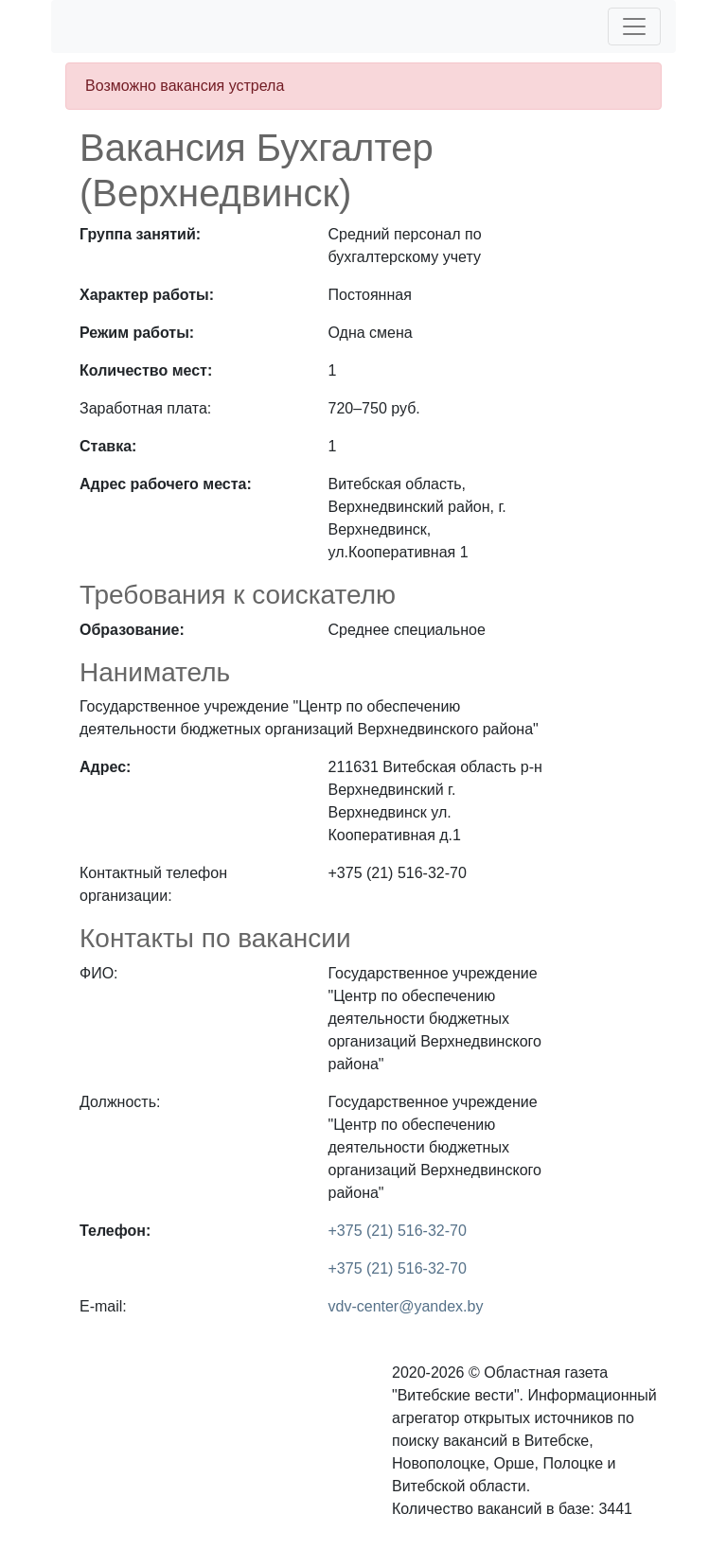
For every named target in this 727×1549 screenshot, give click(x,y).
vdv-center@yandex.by (406, 1306)
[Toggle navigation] (634, 26)
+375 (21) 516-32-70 (397, 1231)
